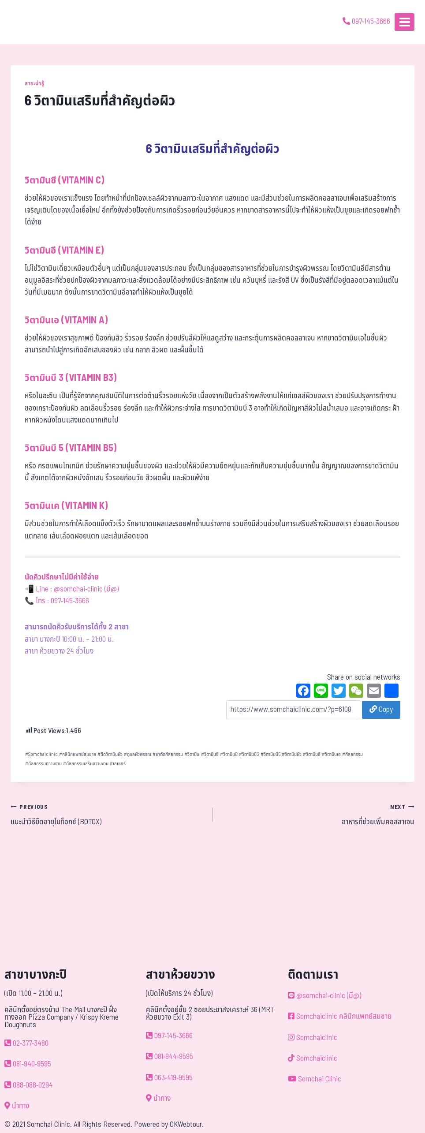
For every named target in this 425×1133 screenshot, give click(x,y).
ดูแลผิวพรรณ (137, 754)
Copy (381, 709)
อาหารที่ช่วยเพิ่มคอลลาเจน (317, 814)
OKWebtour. (187, 1124)
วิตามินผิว (292, 754)
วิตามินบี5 (270, 754)
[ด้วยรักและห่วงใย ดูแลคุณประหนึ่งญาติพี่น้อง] (32, 22)
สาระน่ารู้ (34, 83)
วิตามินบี (229, 754)
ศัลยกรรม (352, 754)
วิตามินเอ (331, 754)
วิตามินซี (210, 754)
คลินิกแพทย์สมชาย (77, 754)
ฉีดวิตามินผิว (110, 754)
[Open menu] (404, 21)
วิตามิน (191, 754)
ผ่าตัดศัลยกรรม (168, 754)
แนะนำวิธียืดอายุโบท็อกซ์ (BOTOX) (108, 814)
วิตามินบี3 (249, 754)
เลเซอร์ (118, 763)
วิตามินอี (312, 754)
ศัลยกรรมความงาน (43, 763)
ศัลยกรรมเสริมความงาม (85, 763)
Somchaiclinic (41, 754)
